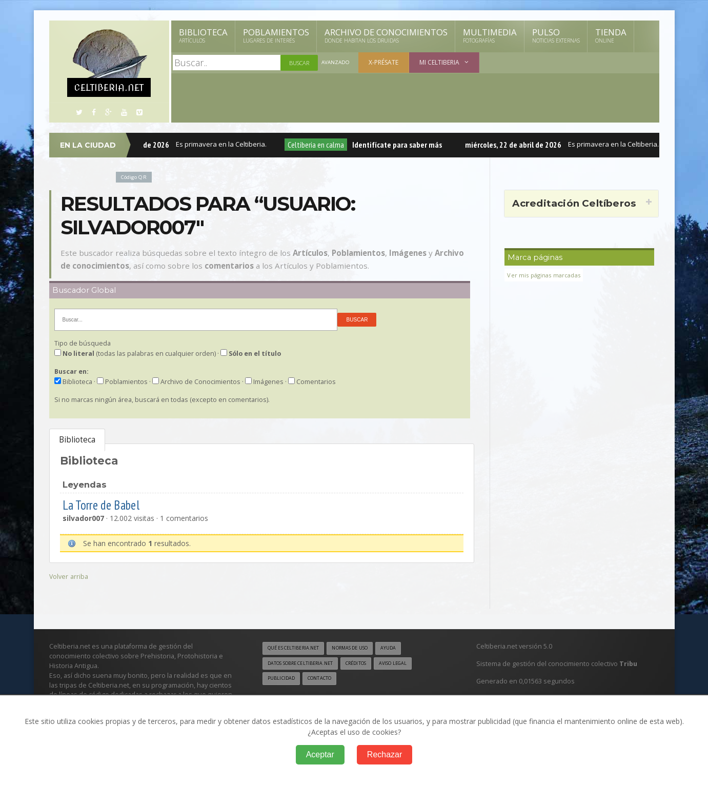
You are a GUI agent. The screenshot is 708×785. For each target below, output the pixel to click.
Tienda (610, 35)
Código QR (136, 176)
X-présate (385, 62)
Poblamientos (276, 35)
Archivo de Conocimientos (386, 35)
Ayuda (406, 648)
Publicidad (283, 680)
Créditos (370, 664)
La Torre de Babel (107, 504)
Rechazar (384, 754)
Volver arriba (70, 576)
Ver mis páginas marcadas (547, 275)
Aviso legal (412, 664)
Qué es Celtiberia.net (298, 648)
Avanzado (336, 63)
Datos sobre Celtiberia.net (306, 664)
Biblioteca (203, 35)
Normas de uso (363, 648)
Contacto (325, 680)
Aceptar (320, 754)
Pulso (556, 35)
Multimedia (490, 35)
